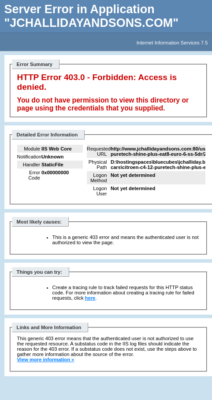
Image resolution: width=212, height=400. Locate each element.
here (90, 298)
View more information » (45, 359)
